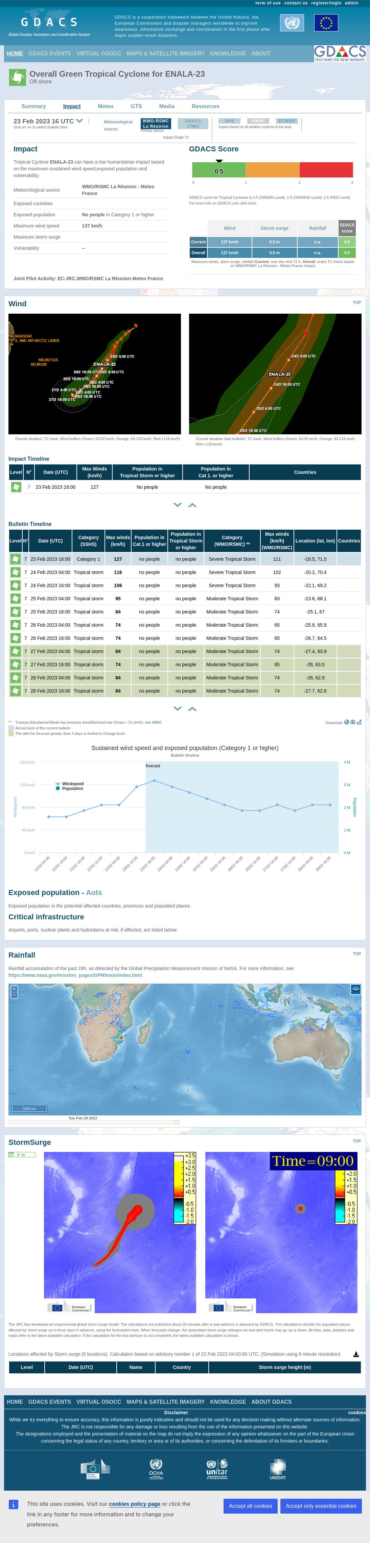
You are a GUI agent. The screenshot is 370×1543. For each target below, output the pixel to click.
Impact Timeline (28, 459)
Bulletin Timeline (30, 524)
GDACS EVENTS (49, 53)
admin (352, 3)
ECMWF (287, 121)
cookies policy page (134, 1504)
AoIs (94, 892)
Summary (33, 106)
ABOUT (261, 53)
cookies (357, 1412)
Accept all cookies (250, 1506)
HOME (15, 53)
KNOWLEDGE (228, 53)
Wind (229, 228)
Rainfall (317, 228)
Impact (72, 106)
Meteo (106, 106)
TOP (357, 302)
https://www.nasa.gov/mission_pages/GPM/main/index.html (75, 975)
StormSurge (29, 1142)
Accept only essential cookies (321, 1506)
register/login (326, 3)
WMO (156, 722)
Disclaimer (176, 1412)
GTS (136, 106)
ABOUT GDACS (271, 1402)
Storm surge (274, 228)
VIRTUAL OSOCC (98, 53)
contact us (296, 3)
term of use (268, 3)
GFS (229, 121)
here (252, 203)
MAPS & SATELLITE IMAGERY (165, 53)
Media (167, 106)
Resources (205, 106)
